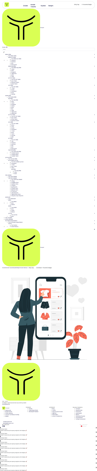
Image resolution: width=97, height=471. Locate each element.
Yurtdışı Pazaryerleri (80, 419)
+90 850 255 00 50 (7, 421)
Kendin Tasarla (9, 267)
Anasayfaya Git (6, 404)
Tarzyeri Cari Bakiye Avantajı (12, 414)
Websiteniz (80, 416)
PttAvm (77, 414)
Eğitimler (54, 413)
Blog (53, 408)
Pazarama (78, 411)
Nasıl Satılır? (55, 414)
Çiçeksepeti (79, 413)
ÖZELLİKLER (28, 407)
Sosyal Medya (79, 417)
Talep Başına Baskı (33, 410)
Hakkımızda (8, 410)
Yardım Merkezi (24, 267)
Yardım (54, 410)
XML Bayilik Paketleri (33, 411)
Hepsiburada (79, 410)
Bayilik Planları (8, 411)
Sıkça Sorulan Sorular (57, 411)
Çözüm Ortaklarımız (57, 416)
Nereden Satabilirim (78, 407)
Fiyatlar (15, 267)
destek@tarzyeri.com (8, 423)
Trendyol (78, 408)
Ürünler (4, 267)
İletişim (18, 267)
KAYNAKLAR (52, 407)
